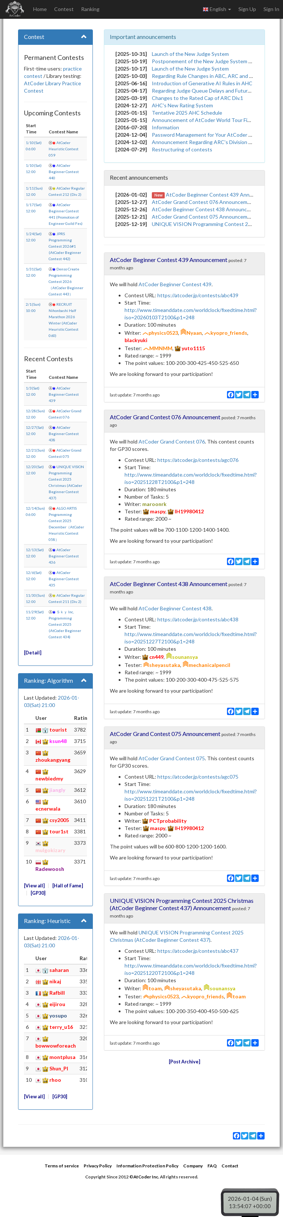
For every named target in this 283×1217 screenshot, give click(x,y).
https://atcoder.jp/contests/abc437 (197, 951)
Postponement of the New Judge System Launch (208, 61)
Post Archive (184, 1062)
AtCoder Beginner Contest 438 (64, 433)
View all (34, 885)
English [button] (217, 9)
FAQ (212, 1165)
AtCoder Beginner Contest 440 (64, 171)
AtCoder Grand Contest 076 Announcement (203, 202)
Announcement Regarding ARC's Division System (209, 142)
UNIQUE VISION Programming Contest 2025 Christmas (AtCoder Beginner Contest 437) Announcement (182, 904)
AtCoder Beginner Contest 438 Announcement (207, 209)
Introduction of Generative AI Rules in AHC (202, 83)
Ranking (90, 9)
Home (40, 9)
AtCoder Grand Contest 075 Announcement (203, 216)
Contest (64, 9)
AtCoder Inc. (146, 1177)
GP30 (38, 893)
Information (165, 127)
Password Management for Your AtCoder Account (210, 135)
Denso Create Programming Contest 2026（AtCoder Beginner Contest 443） (66, 281)
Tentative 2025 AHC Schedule (187, 113)
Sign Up (247, 9)
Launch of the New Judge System (190, 54)
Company (193, 1165)
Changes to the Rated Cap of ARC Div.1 (197, 98)
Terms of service (62, 1165)
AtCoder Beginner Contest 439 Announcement (221, 194)
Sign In (271, 9)
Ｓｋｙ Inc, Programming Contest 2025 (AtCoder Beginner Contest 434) (65, 624)
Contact (229, 1165)
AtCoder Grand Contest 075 (172, 758)
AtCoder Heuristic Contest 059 (63, 148)
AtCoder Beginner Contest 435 (64, 578)
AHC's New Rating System (182, 105)
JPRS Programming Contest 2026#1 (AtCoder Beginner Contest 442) (65, 246)
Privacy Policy (98, 1165)
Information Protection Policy (147, 1165)
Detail (32, 653)
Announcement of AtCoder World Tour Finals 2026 (210, 120)
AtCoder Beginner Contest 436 (64, 556)
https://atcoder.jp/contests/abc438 (197, 619)
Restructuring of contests (182, 149)
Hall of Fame (67, 885)
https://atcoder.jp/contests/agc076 (197, 460)
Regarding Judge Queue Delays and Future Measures (213, 90)
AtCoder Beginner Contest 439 (64, 394)
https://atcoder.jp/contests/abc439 (197, 295)
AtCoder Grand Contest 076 (172, 441)
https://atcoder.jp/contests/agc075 (197, 776)
